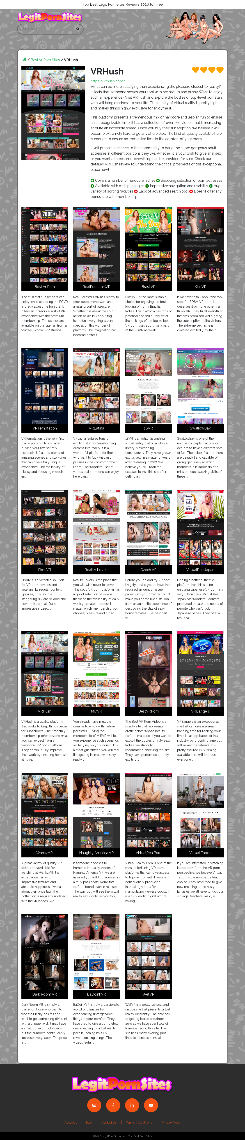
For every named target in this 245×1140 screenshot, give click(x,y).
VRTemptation (44, 428)
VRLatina (96, 428)
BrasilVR (149, 287)
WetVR (148, 994)
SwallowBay (200, 428)
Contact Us (109, 1122)
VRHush (44, 711)
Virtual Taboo (200, 853)
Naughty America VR (96, 853)
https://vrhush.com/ (108, 81)
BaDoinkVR (96, 994)
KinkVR (200, 287)
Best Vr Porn (44, 287)
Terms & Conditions (139, 1122)
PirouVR (44, 570)
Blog (89, 1122)
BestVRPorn (148, 711)
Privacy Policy (171, 1122)
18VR (148, 428)
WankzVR (44, 853)
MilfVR (96, 711)
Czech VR (148, 570)
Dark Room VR (44, 994)
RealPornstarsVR (96, 287)
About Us (70, 1122)
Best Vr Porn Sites (45, 60)
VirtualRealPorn (148, 853)
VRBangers (200, 711)
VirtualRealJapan (200, 570)
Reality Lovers (96, 570)
